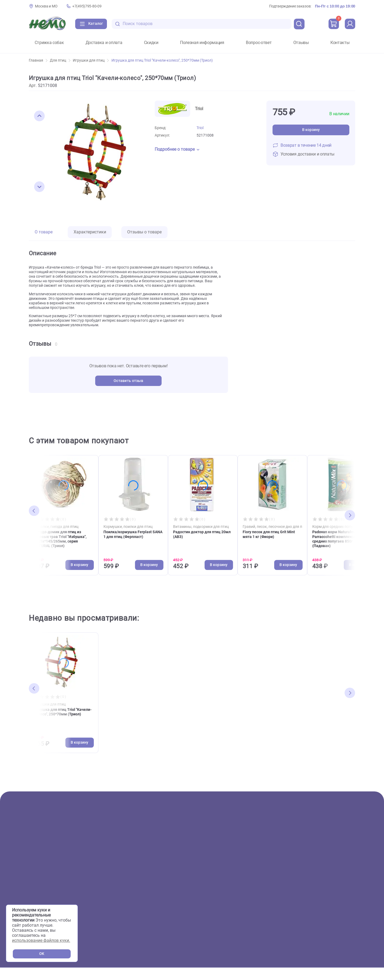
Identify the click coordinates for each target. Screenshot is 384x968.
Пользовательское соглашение (324, 917)
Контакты (339, 42)
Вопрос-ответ (258, 42)
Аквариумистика (46, 868)
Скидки (151, 42)
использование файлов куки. (41, 940)
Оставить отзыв (128, 381)
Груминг (130, 877)
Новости (216, 885)
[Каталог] (91, 24)
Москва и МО (46, 6)
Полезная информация (202, 42)
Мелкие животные (47, 902)
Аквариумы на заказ (142, 894)
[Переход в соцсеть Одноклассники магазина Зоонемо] (323, 905)
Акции (35, 851)
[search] (299, 24)
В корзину (311, 130)
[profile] (350, 24)
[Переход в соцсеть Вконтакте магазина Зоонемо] (306, 905)
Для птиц (60, 60)
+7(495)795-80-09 (86, 6)
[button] (39, 116)
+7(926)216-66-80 (322, 882)
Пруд (34, 885)
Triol (200, 128)
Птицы (35, 894)
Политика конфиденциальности (324, 924)
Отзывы (301, 42)
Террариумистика (47, 877)
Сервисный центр (139, 885)
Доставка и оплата (104, 42)
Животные (39, 860)
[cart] (333, 24)
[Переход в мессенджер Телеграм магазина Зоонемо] (339, 905)
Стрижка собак (49, 42)
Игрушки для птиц (91, 60)
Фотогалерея (135, 868)
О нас (127, 851)
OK (41, 953)
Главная (38, 60)
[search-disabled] (118, 24)
